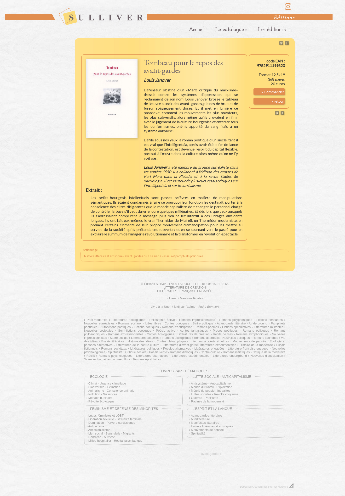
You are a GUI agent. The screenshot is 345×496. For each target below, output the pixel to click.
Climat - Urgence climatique (107, 383)
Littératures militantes (268, 327)
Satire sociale (119, 338)
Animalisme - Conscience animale (111, 390)
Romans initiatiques (236, 352)
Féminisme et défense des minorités (124, 409)
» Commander (272, 91)
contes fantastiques (194, 330)
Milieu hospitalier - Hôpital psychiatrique (115, 440)
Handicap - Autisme (101, 437)
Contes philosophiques (172, 341)
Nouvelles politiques (236, 338)
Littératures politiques (145, 348)
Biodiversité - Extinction (104, 387)
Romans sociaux (129, 323)
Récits (90, 355)
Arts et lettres (219, 341)
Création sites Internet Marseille (270, 486)
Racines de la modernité (207, 401)
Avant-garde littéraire (231, 323)
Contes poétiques (177, 323)
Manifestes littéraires (205, 422)
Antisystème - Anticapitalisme (211, 383)
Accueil (197, 30)
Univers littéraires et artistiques (212, 426)
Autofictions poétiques (115, 327)
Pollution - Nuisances (102, 394)
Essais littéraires (112, 341)
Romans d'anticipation (177, 327)
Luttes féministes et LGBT (106, 415)
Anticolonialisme (99, 430)
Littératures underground (230, 355)
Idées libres (153, 323)
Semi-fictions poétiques (134, 330)
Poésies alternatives (177, 348)
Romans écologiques (176, 338)
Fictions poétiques (146, 327)
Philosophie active (162, 320)
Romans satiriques (265, 338)
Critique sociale (135, 352)
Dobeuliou (246, 486)
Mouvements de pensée (249, 341)
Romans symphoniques (252, 334)
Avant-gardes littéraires (206, 415)
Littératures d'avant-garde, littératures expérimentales (199, 345)
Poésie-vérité (158, 352)
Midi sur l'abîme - (196, 306)
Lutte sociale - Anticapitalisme (222, 377)
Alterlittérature (200, 419)
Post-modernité (97, 320)
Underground (258, 323)
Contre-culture (210, 352)
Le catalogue (229, 30)
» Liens (171, 298)
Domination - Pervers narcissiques (111, 422)
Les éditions (270, 30)
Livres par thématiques (184, 371)
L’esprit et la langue (212, 409)
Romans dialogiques (184, 352)
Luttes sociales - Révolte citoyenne (214, 394)
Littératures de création (194, 334)
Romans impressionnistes (197, 320)
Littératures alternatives (152, 355)
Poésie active (165, 330)
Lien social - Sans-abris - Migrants (111, 433)
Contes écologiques (160, 334)
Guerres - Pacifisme (204, 398)
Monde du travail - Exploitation (211, 387)
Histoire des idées (140, 341)
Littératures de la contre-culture (137, 345)
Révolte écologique (101, 401)
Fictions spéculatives (236, 327)
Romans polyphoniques (235, 320)
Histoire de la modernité (256, 345)
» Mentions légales (190, 298)
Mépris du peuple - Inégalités (210, 390)
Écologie (99, 377)
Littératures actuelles (145, 338)
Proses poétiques (225, 330)
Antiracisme (96, 426)
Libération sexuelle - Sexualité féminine (115, 419)
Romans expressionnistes (126, 334)
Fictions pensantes (269, 320)
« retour (277, 101)
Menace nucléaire (100, 398)
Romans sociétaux (114, 348)
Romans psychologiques (115, 355)
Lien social (199, 341)
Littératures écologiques (128, 320)
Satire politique (203, 323)
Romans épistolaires (147, 359)
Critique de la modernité (269, 352)
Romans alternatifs (206, 338)
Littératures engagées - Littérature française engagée (231, 348)
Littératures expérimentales (190, 355)
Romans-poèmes (207, 327)
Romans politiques (256, 330)
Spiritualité (115, 352)
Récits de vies (223, 334)
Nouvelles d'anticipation (266, 355)
